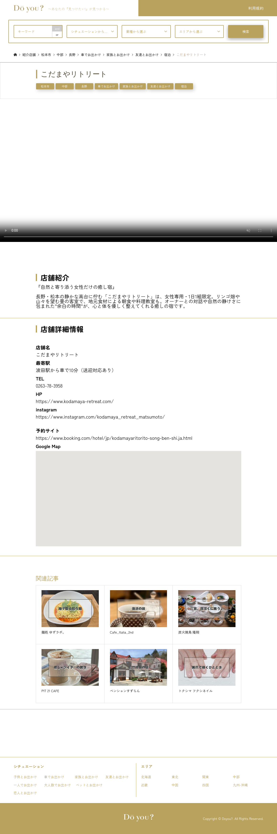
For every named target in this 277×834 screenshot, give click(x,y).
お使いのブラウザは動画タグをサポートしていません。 (138, 170)
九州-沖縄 (240, 785)
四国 (205, 785)
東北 (175, 776)
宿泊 (184, 86)
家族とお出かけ (133, 86)
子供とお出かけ (25, 776)
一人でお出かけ (25, 785)
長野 (84, 86)
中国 (175, 785)
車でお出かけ (106, 86)
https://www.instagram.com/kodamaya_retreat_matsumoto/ (100, 416)
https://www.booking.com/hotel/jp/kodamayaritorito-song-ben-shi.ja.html (114, 437)
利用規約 (255, 8)
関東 (205, 776)
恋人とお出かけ (25, 792)
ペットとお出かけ (89, 785)
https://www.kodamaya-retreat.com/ (75, 401)
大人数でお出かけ (57, 785)
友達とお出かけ (160, 86)
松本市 (45, 86)
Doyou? (227, 818)
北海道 (146, 776)
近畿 (144, 785)
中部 (65, 86)
